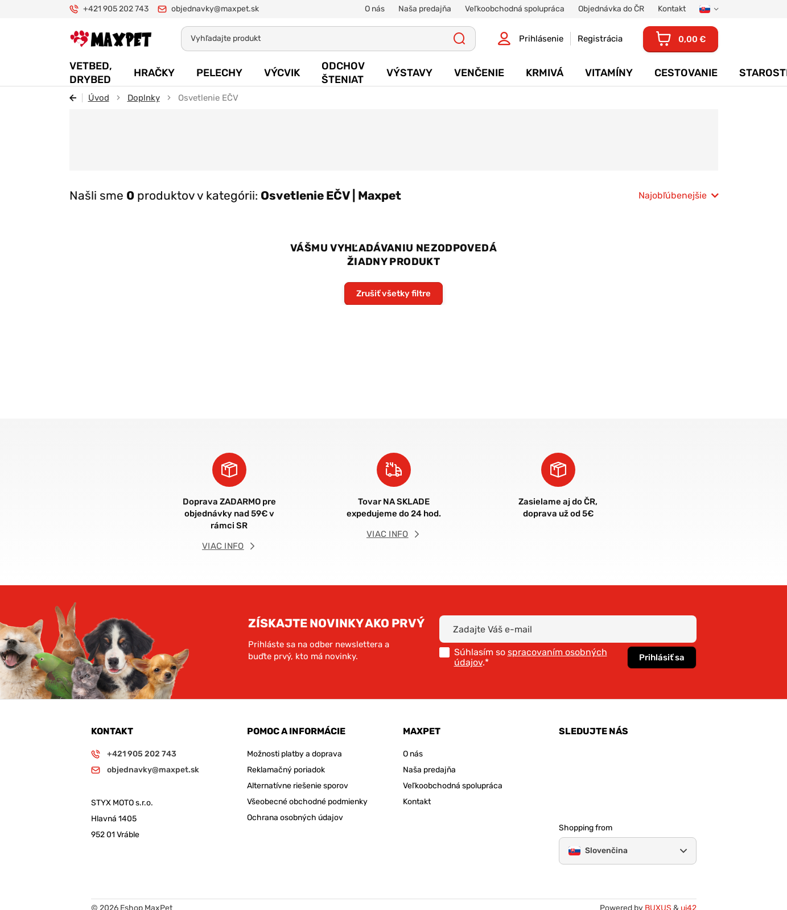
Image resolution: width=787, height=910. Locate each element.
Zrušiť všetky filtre (393, 293)
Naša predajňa (429, 770)
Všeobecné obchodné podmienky (307, 801)
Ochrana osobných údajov (295, 817)
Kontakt (417, 801)
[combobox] (678, 195)
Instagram (567, 753)
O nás (413, 754)
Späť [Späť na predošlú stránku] (76, 97)
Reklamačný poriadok (286, 770)
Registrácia (600, 38)
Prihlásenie (541, 38)
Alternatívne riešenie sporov (297, 786)
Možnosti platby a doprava (294, 754)
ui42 (689, 886)
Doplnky (143, 97)
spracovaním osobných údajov (530, 657)
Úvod (98, 97)
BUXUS (658, 886)
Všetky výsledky (459, 38)
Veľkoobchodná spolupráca (452, 786)
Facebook (598, 753)
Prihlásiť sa (662, 657)
